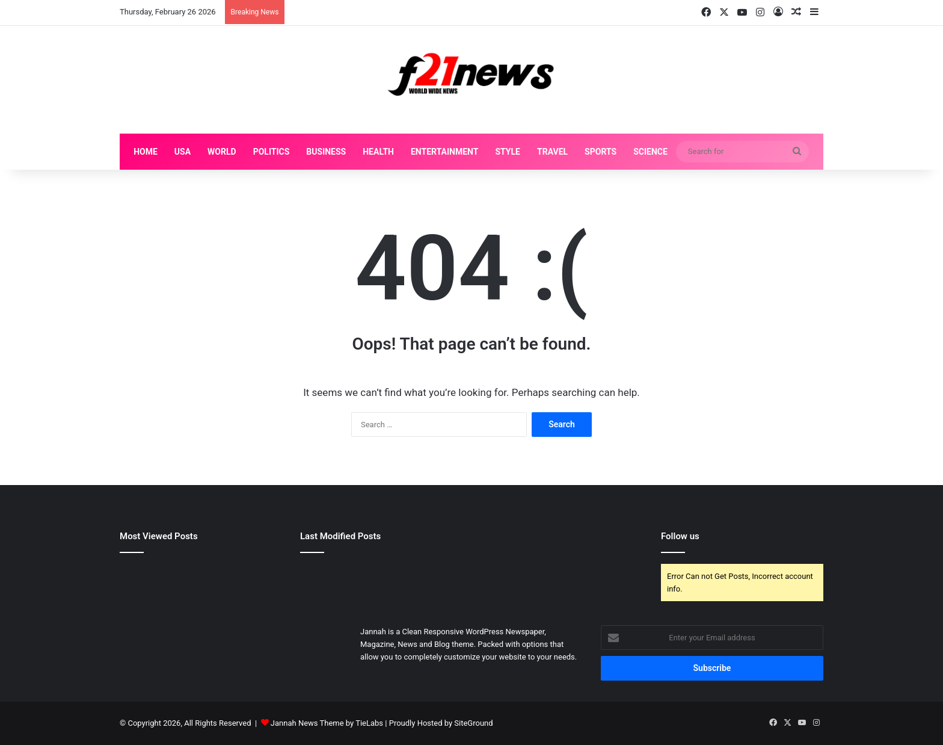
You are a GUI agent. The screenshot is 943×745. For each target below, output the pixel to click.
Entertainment (444, 151)
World (221, 151)
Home (146, 151)
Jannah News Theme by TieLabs (327, 723)
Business (326, 151)
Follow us (680, 536)
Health (378, 151)
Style (507, 151)
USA (182, 151)
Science (650, 151)
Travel (552, 151)
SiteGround (473, 723)
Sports (600, 151)
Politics (271, 151)
